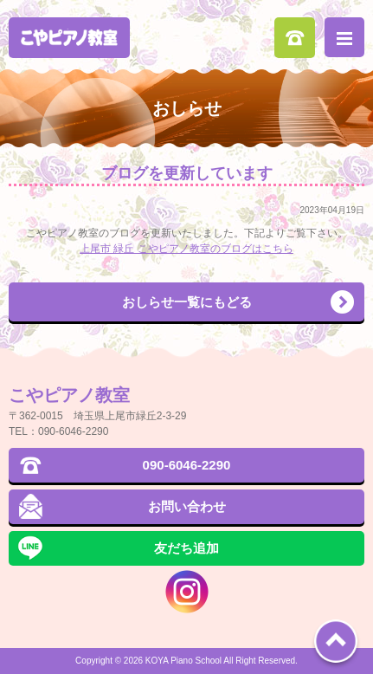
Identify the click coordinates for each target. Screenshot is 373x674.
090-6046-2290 (294, 37)
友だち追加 (186, 548)
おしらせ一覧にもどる (187, 302)
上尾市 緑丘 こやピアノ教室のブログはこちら (186, 249)
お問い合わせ (187, 506)
